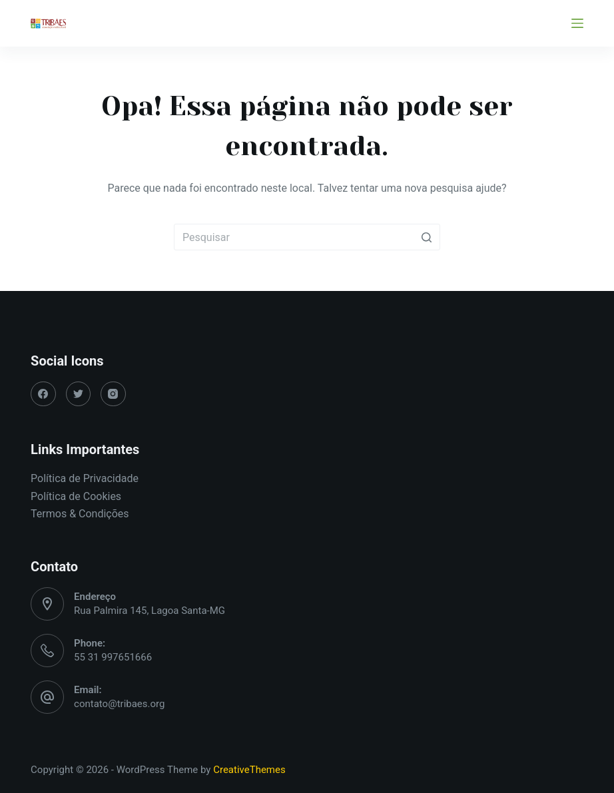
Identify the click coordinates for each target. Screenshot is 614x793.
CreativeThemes (249, 770)
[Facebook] (43, 394)
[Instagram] (113, 394)
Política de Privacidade (85, 478)
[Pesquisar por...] (307, 237)
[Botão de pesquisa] (427, 237)
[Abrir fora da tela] (577, 23)
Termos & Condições (80, 513)
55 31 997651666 (113, 657)
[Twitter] (78, 394)
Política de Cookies (76, 496)
